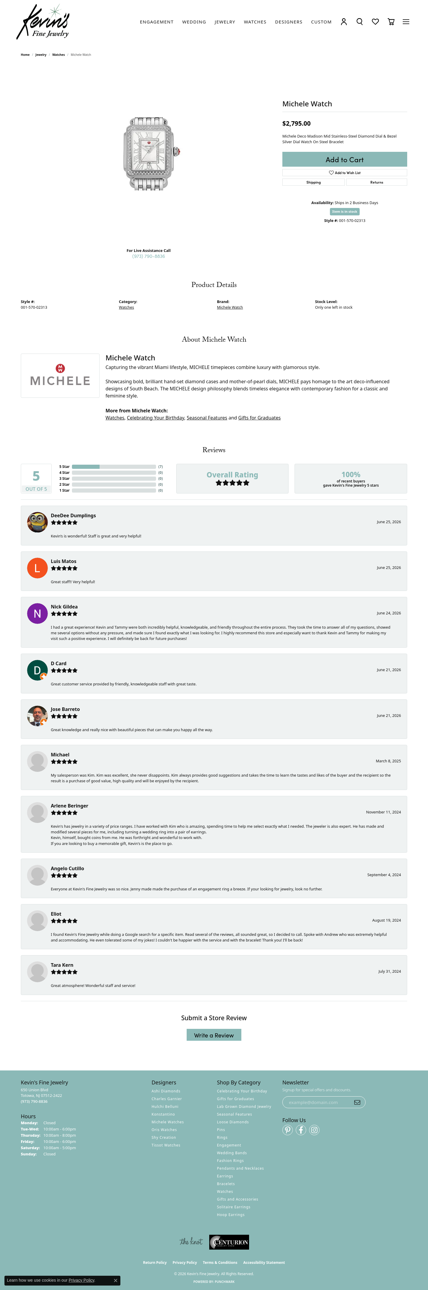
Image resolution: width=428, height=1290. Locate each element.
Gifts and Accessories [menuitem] (237, 1199)
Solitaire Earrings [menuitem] (234, 1206)
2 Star (64, 484)
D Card (59, 663)
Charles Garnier (167, 1098)
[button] (343, 22)
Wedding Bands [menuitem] (232, 1152)
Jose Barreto (65, 709)
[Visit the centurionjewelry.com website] (229, 1242)
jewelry (40, 55)
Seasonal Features (207, 417)
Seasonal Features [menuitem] (234, 1114)
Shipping (313, 181)
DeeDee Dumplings (73, 515)
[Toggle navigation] (406, 21)
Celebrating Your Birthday (155, 417)
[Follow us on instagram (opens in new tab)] (314, 1130)
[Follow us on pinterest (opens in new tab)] (287, 1130)
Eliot (56, 914)
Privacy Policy (185, 1262)
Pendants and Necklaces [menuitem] (240, 1168)
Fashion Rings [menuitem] (230, 1160)
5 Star (64, 466)
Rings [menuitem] (222, 1137)
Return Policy (155, 1262)
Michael (60, 754)
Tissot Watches (166, 1145)
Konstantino (163, 1114)
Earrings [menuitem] (225, 1176)
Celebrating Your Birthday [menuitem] (242, 1091)
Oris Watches (164, 1129)
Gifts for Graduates (259, 417)
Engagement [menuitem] (229, 1145)
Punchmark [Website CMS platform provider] (225, 1282)
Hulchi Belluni (165, 1106)
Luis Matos (63, 561)
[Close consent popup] (115, 1280)
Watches (58, 55)
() (160, 466)
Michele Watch (230, 307)
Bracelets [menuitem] (226, 1183)
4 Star (64, 472)
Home (25, 55)
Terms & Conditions (220, 1262)
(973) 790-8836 (148, 256)
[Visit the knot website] (191, 1242)
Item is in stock (344, 211)
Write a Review (214, 1035)
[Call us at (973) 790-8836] (34, 1101)
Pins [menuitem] (221, 1129)
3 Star (64, 478)
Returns (376, 181)
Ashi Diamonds (166, 1091)
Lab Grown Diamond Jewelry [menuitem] (244, 1106)
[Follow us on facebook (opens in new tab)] (301, 1130)
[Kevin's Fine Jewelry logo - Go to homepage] (43, 22)
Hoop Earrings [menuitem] (231, 1214)
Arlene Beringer (69, 805)
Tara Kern (62, 965)
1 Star (64, 490)
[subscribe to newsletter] (357, 1102)
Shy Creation (164, 1137)
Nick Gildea (64, 606)
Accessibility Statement (264, 1262)
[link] (157, 21)
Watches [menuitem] (225, 1191)
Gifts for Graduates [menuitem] (235, 1098)
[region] (148, 154)
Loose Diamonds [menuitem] (233, 1122)
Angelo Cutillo (67, 868)
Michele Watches (168, 1122)
